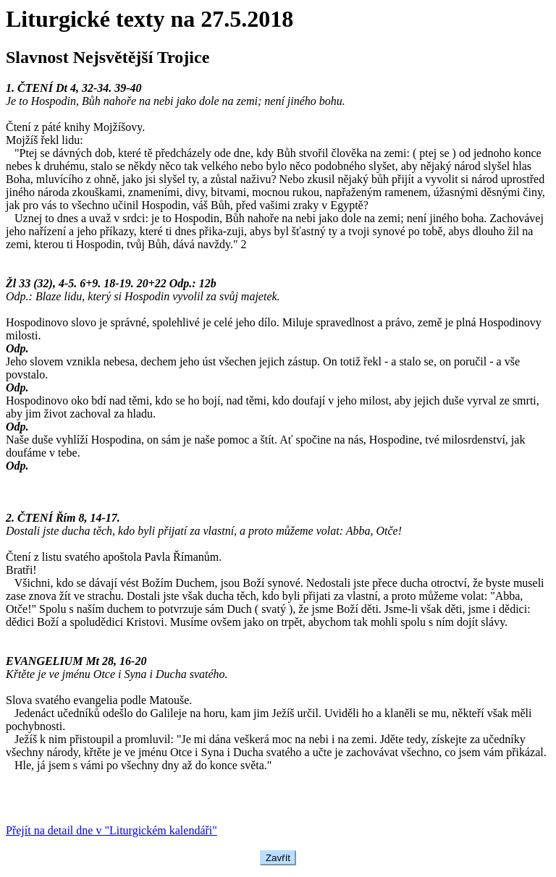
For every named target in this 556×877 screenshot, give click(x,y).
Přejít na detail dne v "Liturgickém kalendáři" (111, 830)
